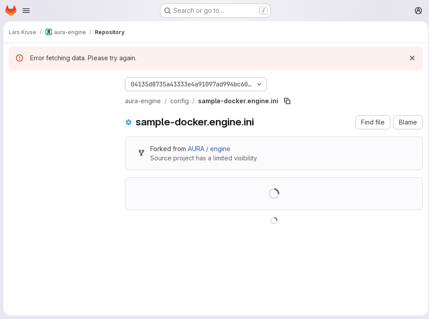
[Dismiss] (409, 58)
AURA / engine (209, 148)
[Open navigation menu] (26, 11)
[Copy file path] (287, 101)
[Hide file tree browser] (16, 82)
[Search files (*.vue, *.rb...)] (60, 100)
